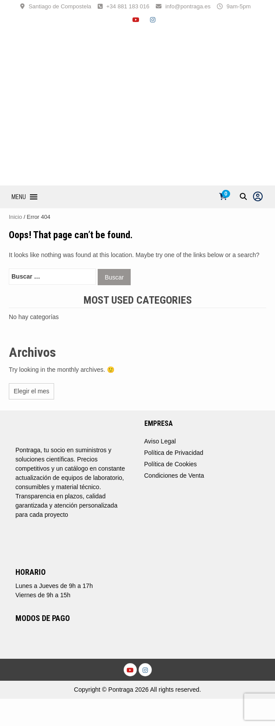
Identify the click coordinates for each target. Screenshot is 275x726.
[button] (18, 197)
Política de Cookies (170, 464)
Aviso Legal (160, 441)
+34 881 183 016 (128, 6)
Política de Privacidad (174, 452)
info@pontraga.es (188, 6)
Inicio (15, 217)
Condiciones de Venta (174, 475)
